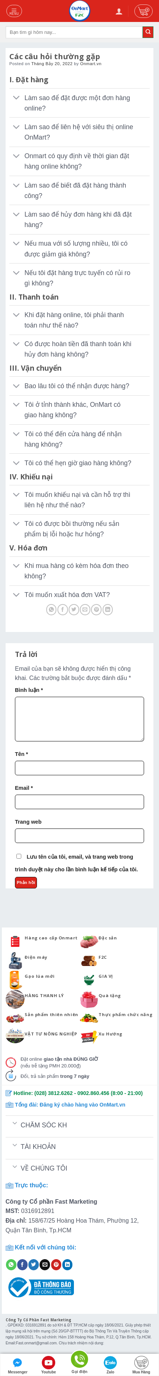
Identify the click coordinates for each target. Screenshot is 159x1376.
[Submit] (148, 32)
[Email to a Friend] (85, 609)
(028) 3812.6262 (53, 1093)
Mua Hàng (141, 1365)
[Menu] (14, 11)
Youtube (48, 1365)
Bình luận (29, 690)
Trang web (28, 822)
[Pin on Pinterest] (96, 609)
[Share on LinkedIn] (108, 609)
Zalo (110, 1365)
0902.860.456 (93, 1093)
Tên (21, 754)
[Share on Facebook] (62, 609)
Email (24, 788)
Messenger (17, 1365)
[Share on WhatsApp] (51, 609)
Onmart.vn (91, 63)
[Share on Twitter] (74, 609)
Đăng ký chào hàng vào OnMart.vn (82, 1105)
